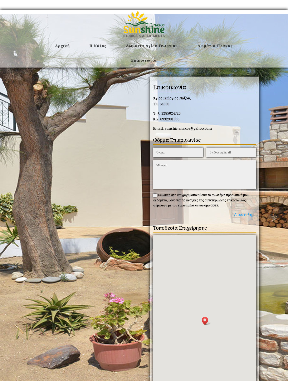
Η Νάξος (98, 45)
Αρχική (62, 45)
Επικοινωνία (144, 60)
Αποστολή (243, 214)
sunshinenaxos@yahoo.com (188, 128)
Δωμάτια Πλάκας (215, 45)
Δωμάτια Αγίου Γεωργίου (152, 45)
